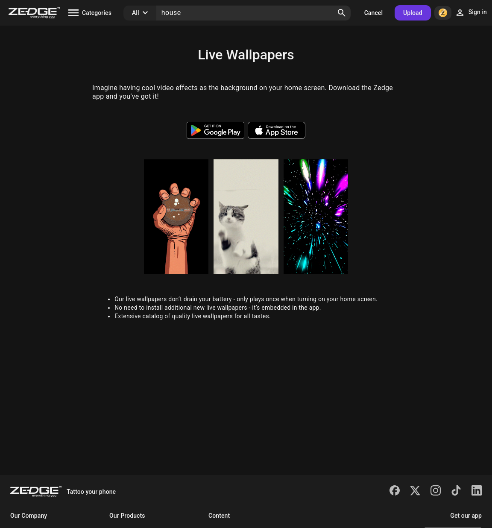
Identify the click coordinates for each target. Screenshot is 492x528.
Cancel (373, 12)
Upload (412, 12)
